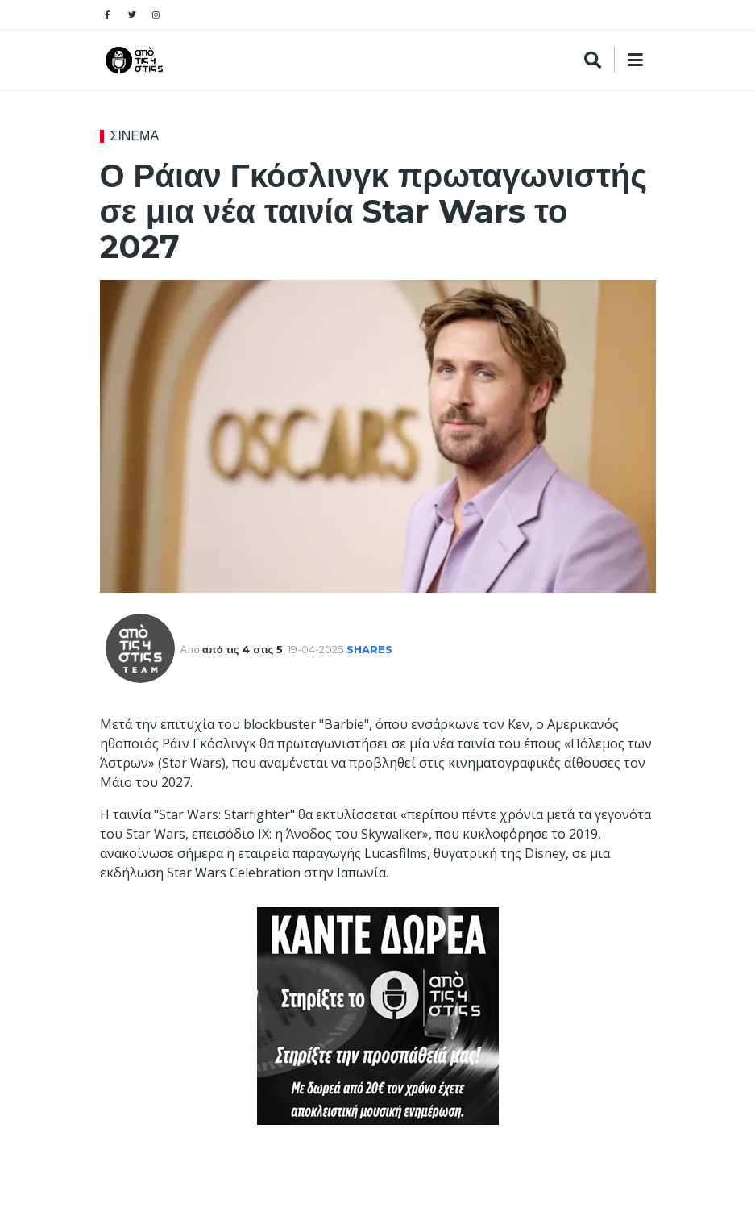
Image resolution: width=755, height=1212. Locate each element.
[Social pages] (108, 14)
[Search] (599, 60)
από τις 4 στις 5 (242, 649)
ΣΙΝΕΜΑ (135, 136)
